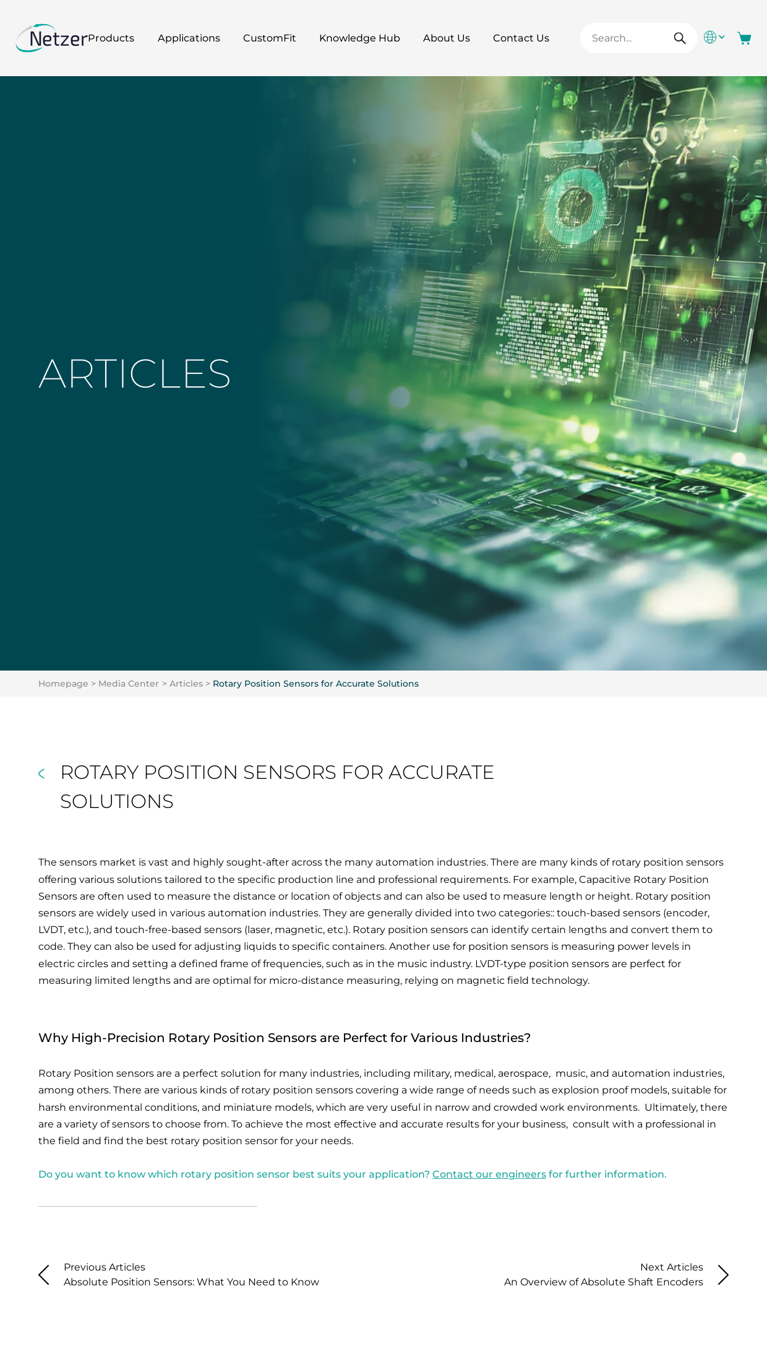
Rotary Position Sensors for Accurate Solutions (316, 683)
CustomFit (269, 38)
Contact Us (521, 38)
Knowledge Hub (359, 38)
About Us (446, 38)
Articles (186, 683)
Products (111, 38)
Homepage (63, 683)
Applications (189, 38)
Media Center (128, 683)
